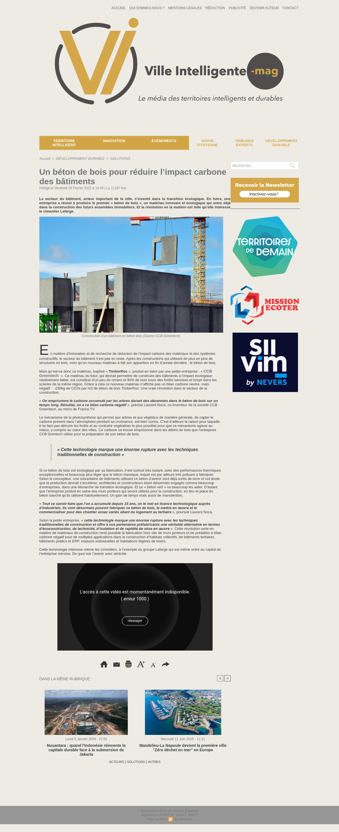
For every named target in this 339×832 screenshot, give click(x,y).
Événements (164, 141)
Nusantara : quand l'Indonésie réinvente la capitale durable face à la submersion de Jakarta (86, 747)
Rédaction (215, 8)
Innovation (114, 141)
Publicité (238, 8)
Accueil (119, 8)
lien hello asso (282, 798)
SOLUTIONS (117, 159)
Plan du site (156, 819)
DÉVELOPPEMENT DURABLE (79, 159)
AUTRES (156, 762)
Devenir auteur (265, 8)
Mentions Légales (185, 8)
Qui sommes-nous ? (147, 8)
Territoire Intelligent (64, 143)
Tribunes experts (244, 143)
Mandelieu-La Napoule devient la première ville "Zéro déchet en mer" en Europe (183, 747)
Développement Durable (282, 143)
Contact (290, 8)
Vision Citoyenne (207, 143)
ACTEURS (114, 762)
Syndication (183, 819)
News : (6, 132)
